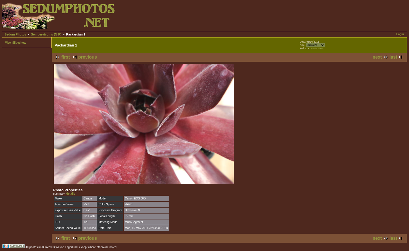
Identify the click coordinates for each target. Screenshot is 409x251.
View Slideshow (15, 42)
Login (400, 34)
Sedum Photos (15, 34)
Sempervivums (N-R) (46, 34)
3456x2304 (316, 48)
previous (87, 57)
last (393, 57)
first (65, 57)
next (377, 57)
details (70, 193)
